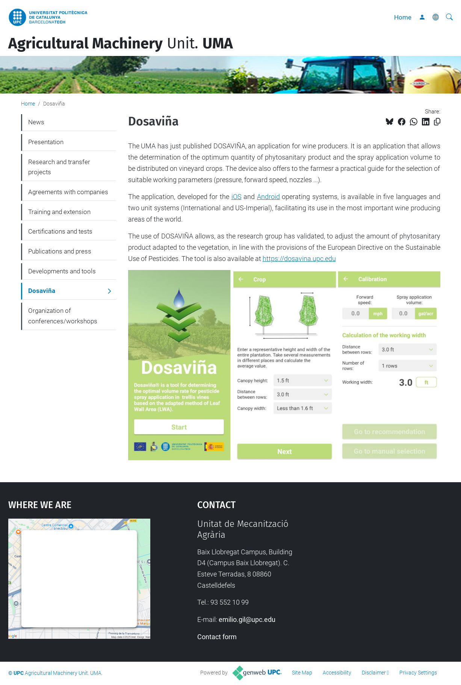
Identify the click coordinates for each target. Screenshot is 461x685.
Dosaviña (41, 290)
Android (268, 197)
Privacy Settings (418, 673)
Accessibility (337, 673)
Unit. (120, 44)
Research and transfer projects (59, 167)
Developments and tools (62, 271)
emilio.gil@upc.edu (247, 619)
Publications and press (59, 251)
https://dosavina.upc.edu (299, 259)
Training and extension (59, 212)
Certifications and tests (60, 231)
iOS (236, 197)
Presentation (45, 142)
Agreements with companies (68, 192)
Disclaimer (374, 673)
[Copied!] (437, 122)
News (36, 122)
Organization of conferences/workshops (62, 316)
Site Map (302, 673)
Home (402, 17)
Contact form (217, 637)
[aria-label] (449, 17)
